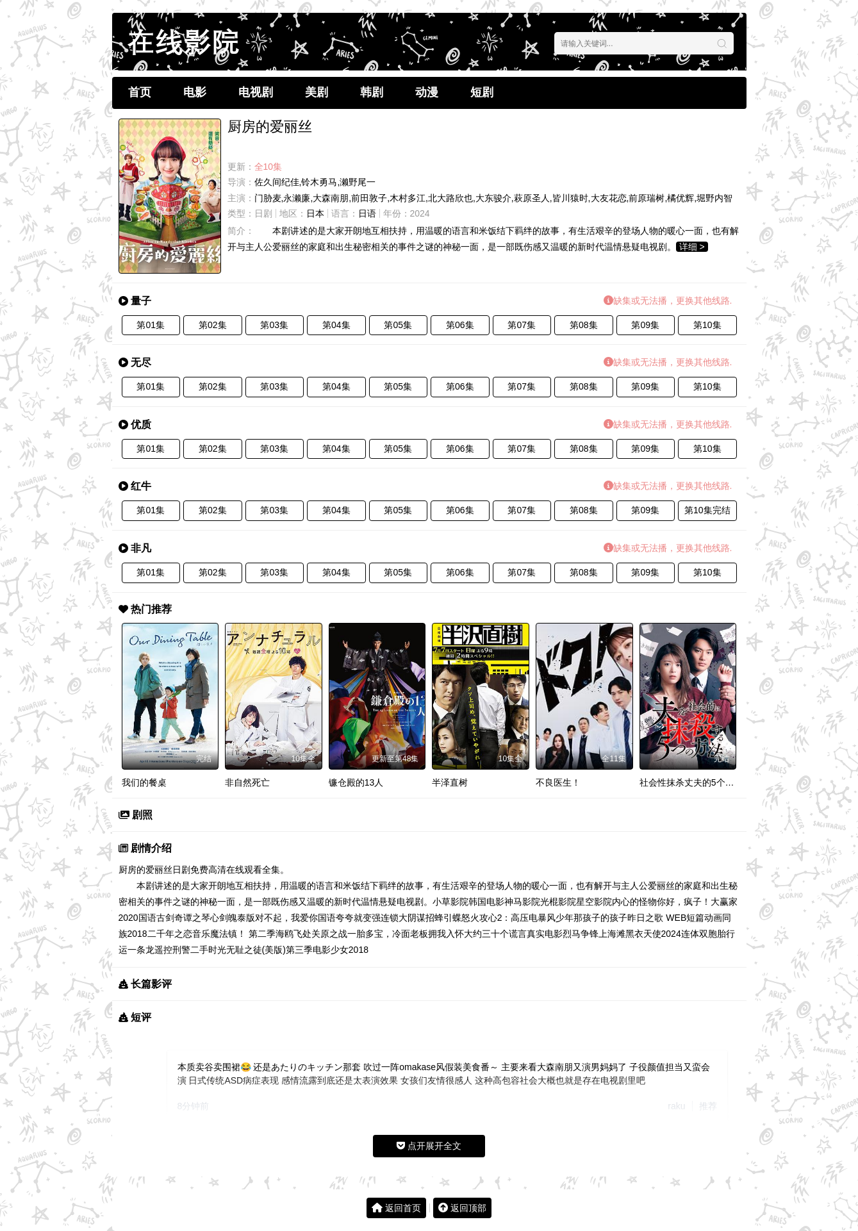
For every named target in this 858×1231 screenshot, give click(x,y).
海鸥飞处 (293, 934)
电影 (194, 92)
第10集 (707, 325)
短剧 (481, 92)
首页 (139, 92)
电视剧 (255, 92)
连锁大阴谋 (403, 918)
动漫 (426, 92)
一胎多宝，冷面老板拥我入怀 (405, 934)
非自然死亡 (247, 782)
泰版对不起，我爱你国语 (286, 918)
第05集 (398, 325)
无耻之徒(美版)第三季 (269, 950)
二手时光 (208, 950)
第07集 (521, 325)
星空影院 (594, 901)
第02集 (213, 325)
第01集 (150, 325)
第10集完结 (707, 510)
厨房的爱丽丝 (145, 869)
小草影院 (450, 901)
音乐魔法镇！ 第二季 (234, 934)
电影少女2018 (340, 950)
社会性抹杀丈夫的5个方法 (691, 782)
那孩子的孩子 (600, 918)
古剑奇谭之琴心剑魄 (196, 918)
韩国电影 (486, 901)
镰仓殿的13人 (356, 782)
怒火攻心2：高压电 (499, 918)
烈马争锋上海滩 (594, 934)
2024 (420, 213)
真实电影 (545, 934)
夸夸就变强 (358, 918)
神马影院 (522, 901)
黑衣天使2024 (653, 934)
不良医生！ (558, 782)
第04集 (336, 325)
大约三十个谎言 (495, 934)
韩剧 (371, 92)
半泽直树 (450, 782)
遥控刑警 (172, 950)
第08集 (584, 325)
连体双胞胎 (703, 934)
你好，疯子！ (684, 901)
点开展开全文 (429, 1146)
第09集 (645, 325)
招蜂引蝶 (443, 918)
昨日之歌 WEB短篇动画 (674, 918)
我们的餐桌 (144, 782)
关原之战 (329, 934)
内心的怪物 (634, 901)
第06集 (460, 325)
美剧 (316, 92)
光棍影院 (558, 901)
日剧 (263, 213)
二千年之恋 (169, 934)
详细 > (692, 247)
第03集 (274, 325)
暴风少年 (555, 918)
